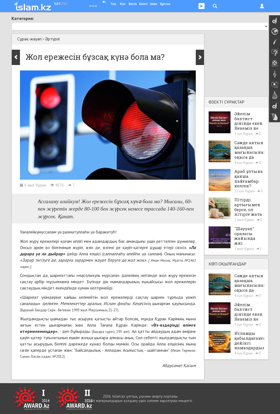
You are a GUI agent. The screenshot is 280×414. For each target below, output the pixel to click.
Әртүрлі (52, 39)
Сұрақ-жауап (29, 39)
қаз (57, 3)
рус (65, 3)
